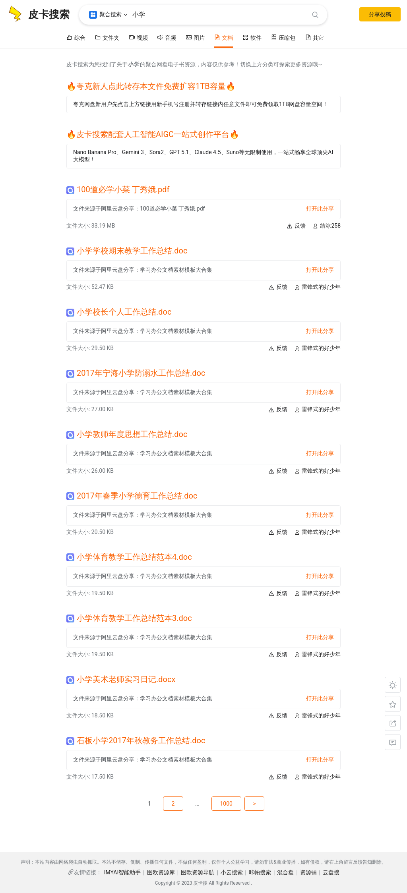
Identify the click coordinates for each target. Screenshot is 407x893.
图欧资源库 (161, 872)
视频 (138, 37)
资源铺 (308, 872)
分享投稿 (380, 14)
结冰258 (326, 225)
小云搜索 (232, 872)
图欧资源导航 (197, 872)
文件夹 (107, 37)
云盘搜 (331, 872)
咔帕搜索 (260, 872)
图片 (195, 37)
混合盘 (285, 872)
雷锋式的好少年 (317, 287)
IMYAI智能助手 (122, 872)
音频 (166, 37)
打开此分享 (320, 208)
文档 (223, 37)
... (197, 803)
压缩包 (283, 37)
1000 (228, 803)
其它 (314, 37)
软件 (252, 37)
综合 (75, 37)
